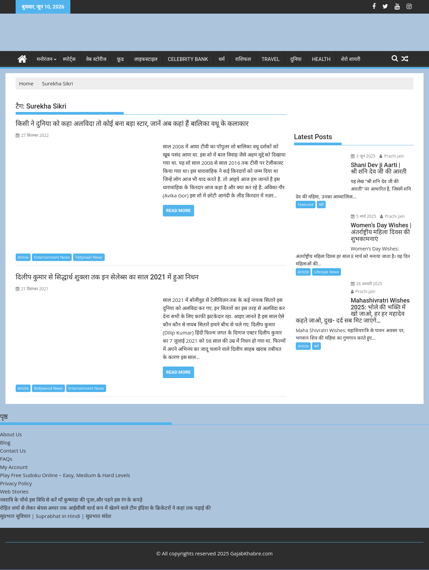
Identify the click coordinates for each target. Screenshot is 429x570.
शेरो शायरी (350, 59)
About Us (11, 434)
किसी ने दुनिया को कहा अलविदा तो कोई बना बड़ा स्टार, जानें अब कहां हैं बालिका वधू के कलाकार (132, 123)
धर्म (222, 59)
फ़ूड (120, 59)
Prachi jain (391, 156)
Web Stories (14, 491)
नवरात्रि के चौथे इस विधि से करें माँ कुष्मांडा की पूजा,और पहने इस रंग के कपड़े (71, 499)
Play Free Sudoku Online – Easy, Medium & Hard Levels (65, 475)
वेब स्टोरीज (96, 59)
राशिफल (243, 59)
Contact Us (13, 450)
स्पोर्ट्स (69, 59)
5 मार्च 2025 (363, 216)
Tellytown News (88, 257)
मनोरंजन (44, 59)
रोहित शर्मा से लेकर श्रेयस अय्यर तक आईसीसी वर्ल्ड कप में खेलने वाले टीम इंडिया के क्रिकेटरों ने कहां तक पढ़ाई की (105, 507)
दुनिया (296, 59)
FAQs (6, 458)
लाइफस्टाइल (145, 59)
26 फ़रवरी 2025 (366, 284)
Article (23, 257)
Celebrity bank (188, 59)
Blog (5, 442)
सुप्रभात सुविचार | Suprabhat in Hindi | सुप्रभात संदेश (55, 515)
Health (321, 59)
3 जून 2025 (363, 156)
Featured (305, 204)
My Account (14, 466)
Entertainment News (52, 257)
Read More (178, 210)
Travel (270, 59)
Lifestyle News (326, 271)
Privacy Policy (16, 483)
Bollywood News (48, 388)
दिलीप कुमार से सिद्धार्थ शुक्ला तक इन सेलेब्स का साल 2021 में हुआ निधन (107, 277)
